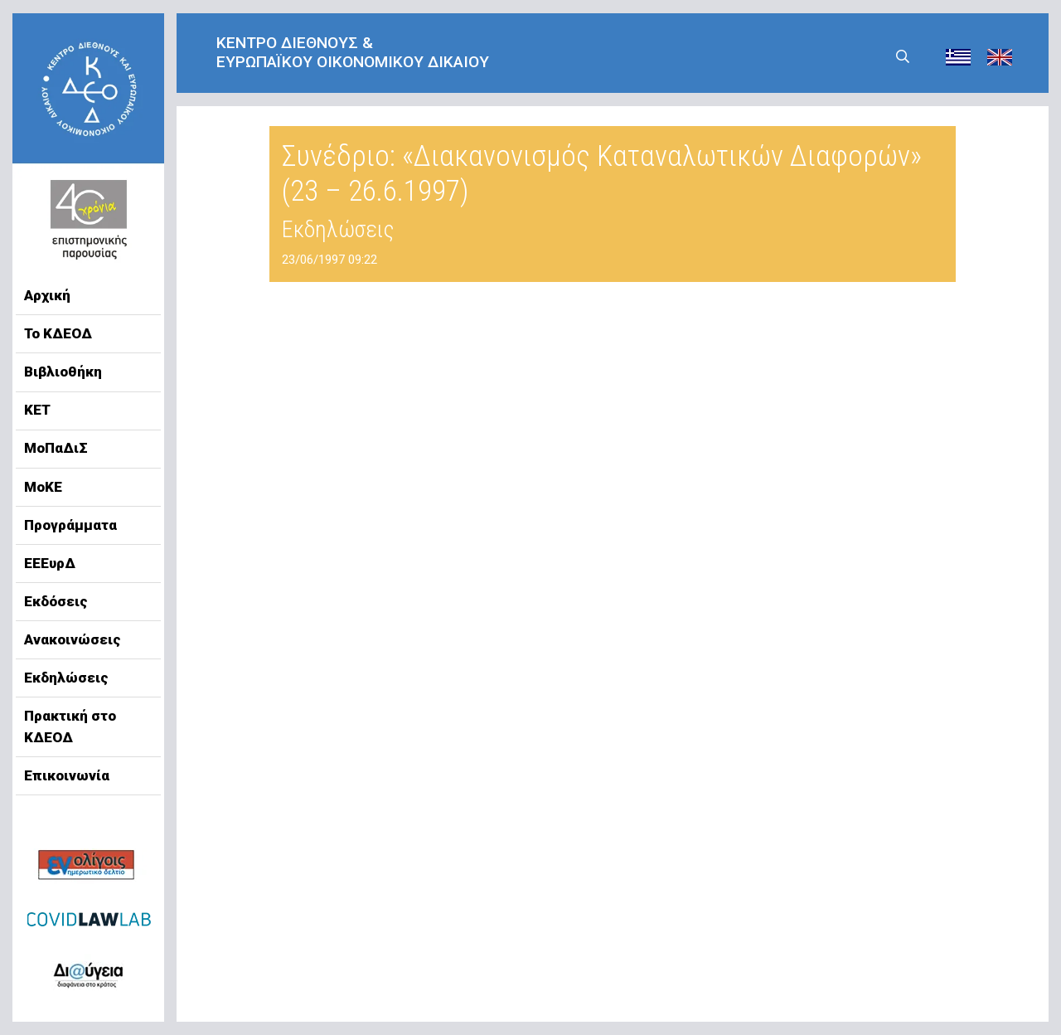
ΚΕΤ (37, 409)
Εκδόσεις (56, 601)
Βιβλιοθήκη (63, 371)
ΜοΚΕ (43, 487)
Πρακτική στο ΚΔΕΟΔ (70, 726)
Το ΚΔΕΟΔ (58, 333)
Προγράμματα (70, 525)
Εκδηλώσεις (66, 677)
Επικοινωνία (66, 775)
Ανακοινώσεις (72, 639)
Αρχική (47, 295)
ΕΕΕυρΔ (49, 563)
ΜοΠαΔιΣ (56, 448)
